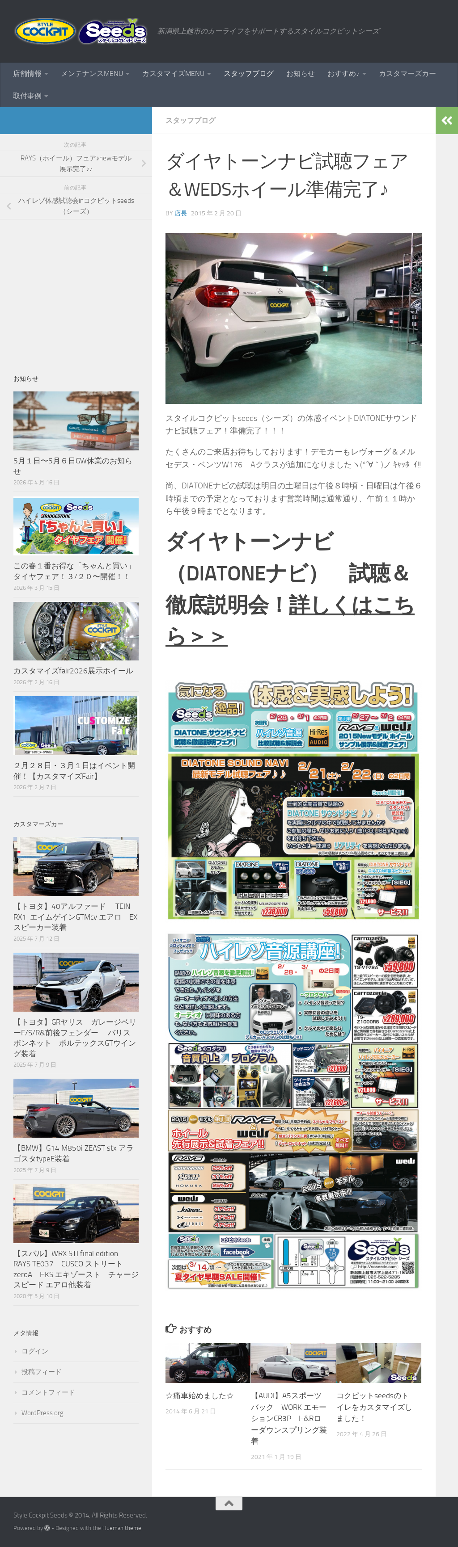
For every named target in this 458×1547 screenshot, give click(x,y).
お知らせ (300, 73)
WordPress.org (42, 1413)
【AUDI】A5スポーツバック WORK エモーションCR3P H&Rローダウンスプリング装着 (289, 1418)
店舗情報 (27, 73)
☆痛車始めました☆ (199, 1395)
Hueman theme (121, 1528)
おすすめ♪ (343, 73)
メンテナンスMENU (92, 73)
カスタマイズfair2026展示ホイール (73, 670)
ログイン (34, 1351)
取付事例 (27, 96)
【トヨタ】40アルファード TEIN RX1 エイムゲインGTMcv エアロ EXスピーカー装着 (75, 917)
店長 (180, 213)
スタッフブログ (249, 73)
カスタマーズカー (407, 73)
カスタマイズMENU (173, 73)
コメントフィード (48, 1392)
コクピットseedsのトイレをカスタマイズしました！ (374, 1407)
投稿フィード (41, 1372)
